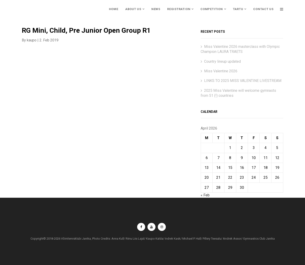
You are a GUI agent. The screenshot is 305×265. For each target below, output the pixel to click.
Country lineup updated (222, 61)
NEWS (155, 9)
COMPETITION (211, 9)
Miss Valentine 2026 (220, 71)
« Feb (205, 195)
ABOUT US (133, 9)
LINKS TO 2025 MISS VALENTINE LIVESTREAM (242, 80)
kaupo (31, 40)
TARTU (238, 9)
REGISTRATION (178, 9)
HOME (113, 9)
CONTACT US (263, 9)
